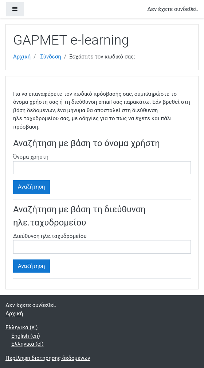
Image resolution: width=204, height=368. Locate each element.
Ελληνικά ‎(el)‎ (21, 327)
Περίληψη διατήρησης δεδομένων (47, 358)
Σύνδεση (50, 56)
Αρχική (22, 56)
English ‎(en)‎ (25, 336)
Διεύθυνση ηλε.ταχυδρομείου (50, 236)
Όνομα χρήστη (30, 156)
